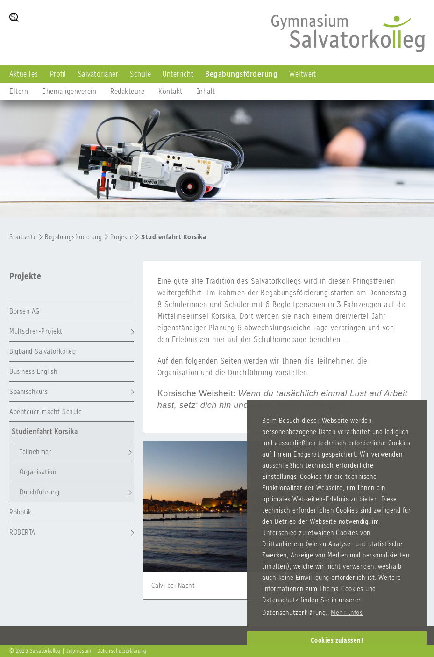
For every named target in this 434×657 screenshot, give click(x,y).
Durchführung (39, 491)
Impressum (78, 651)
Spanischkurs (28, 391)
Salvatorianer (98, 74)
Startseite (22, 237)
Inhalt (206, 91)
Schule (140, 74)
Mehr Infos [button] (347, 612)
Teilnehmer (35, 451)
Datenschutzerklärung (121, 651)
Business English (33, 371)
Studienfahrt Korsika (173, 237)
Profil (58, 74)
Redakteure (127, 91)
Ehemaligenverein (69, 91)
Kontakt (170, 91)
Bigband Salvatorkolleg (42, 351)
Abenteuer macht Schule (45, 411)
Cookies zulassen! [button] (337, 640)
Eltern (18, 91)
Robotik (20, 511)
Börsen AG (24, 311)
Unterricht (178, 74)
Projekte (121, 237)
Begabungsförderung (241, 74)
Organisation (38, 471)
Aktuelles (23, 74)
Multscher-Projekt (36, 331)
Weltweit (302, 74)
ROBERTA (22, 532)
